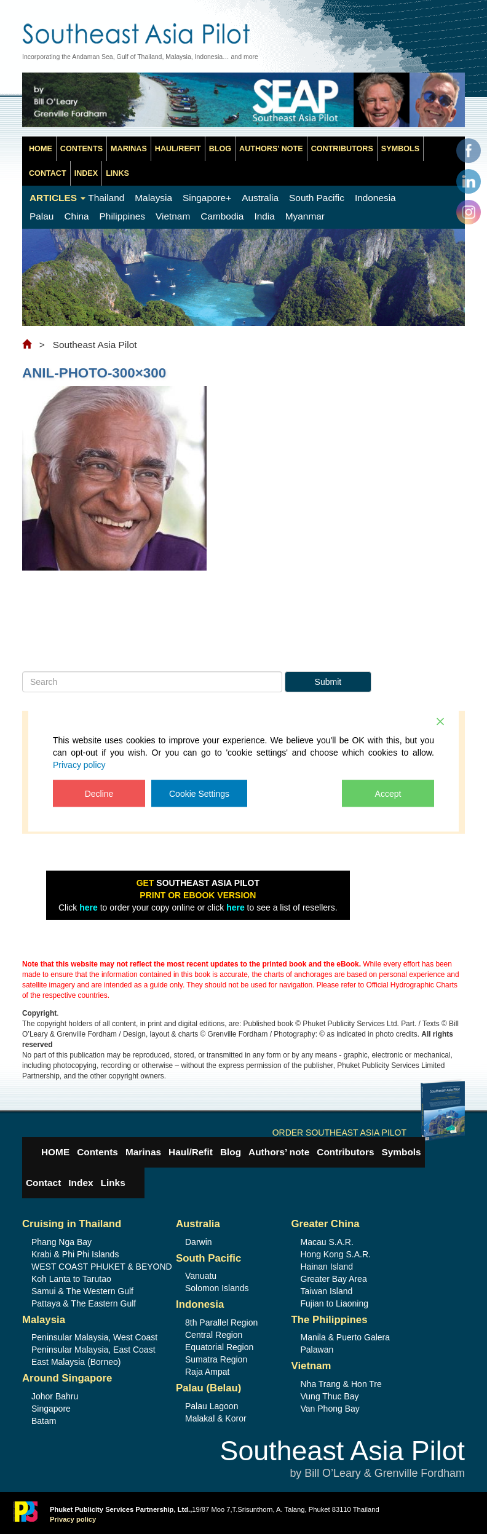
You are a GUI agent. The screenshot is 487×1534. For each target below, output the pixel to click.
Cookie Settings (199, 793)
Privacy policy (79, 764)
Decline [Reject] (99, 793)
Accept (388, 793)
